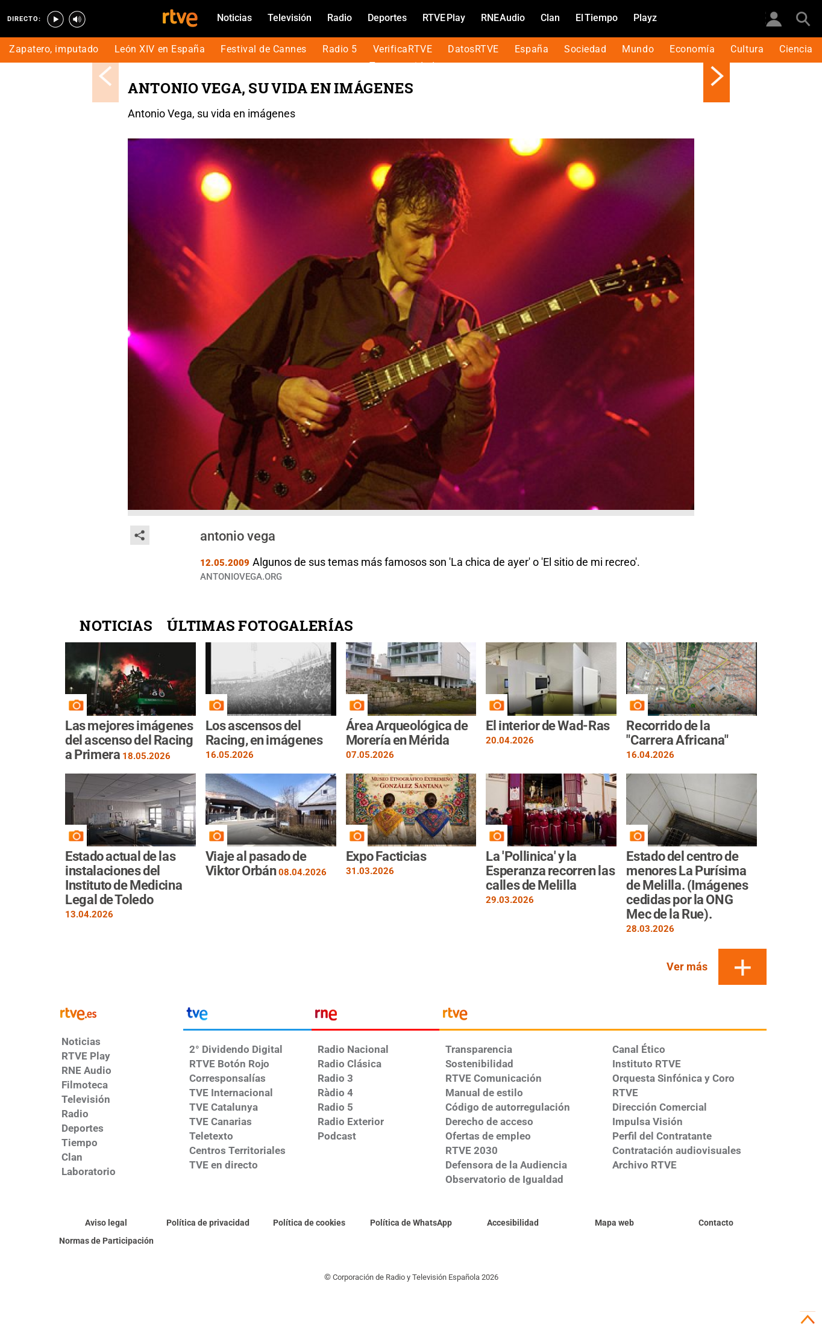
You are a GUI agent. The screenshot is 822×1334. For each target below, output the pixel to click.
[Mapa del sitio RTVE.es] (614, 1223)
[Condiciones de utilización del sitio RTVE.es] (106, 1223)
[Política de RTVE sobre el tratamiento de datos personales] (208, 1223)
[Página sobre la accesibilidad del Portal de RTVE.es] (512, 1223)
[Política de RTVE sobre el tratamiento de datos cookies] (309, 1223)
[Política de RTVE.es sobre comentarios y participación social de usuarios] (106, 1241)
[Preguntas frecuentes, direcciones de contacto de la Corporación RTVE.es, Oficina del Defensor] (716, 1223)
